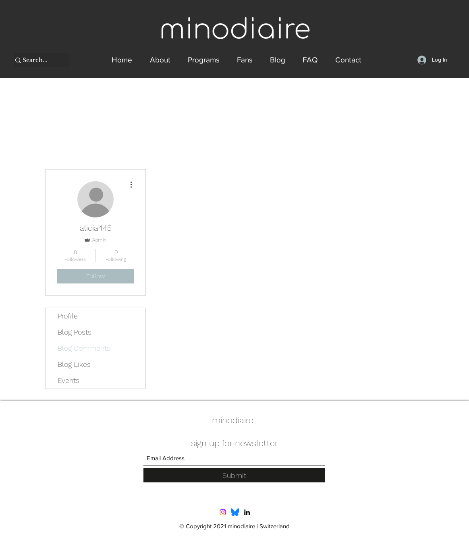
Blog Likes (74, 364)
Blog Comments (84, 348)
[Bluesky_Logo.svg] (235, 512)
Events (68, 380)
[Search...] (37, 60)
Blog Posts (74, 332)
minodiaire (232, 420)
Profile (68, 316)
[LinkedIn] (247, 512)
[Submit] (234, 475)
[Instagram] (223, 512)
